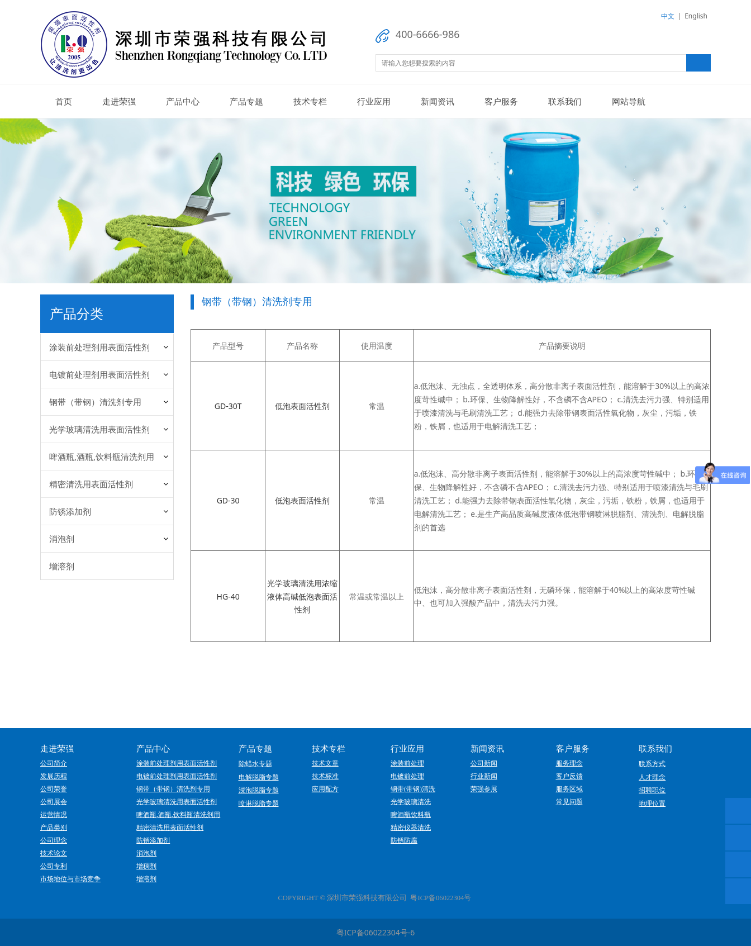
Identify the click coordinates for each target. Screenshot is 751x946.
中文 (667, 16)
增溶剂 (61, 566)
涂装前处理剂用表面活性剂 (99, 347)
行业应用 (374, 101)
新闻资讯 (437, 101)
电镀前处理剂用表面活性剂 (99, 374)
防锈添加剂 (70, 511)
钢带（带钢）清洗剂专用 (95, 401)
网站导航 (628, 101)
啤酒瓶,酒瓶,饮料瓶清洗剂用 (101, 456)
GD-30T (228, 406)
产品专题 (246, 101)
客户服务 (501, 101)
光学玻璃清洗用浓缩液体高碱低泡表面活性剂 (302, 596)
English (696, 16)
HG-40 (228, 596)
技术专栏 (310, 101)
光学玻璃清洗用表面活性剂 (99, 429)
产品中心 (182, 101)
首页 (63, 101)
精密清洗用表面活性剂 (91, 483)
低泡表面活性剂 (302, 406)
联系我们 (565, 101)
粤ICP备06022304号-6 (375, 932)
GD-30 (228, 500)
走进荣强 (119, 101)
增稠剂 (146, 866)
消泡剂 (61, 538)
